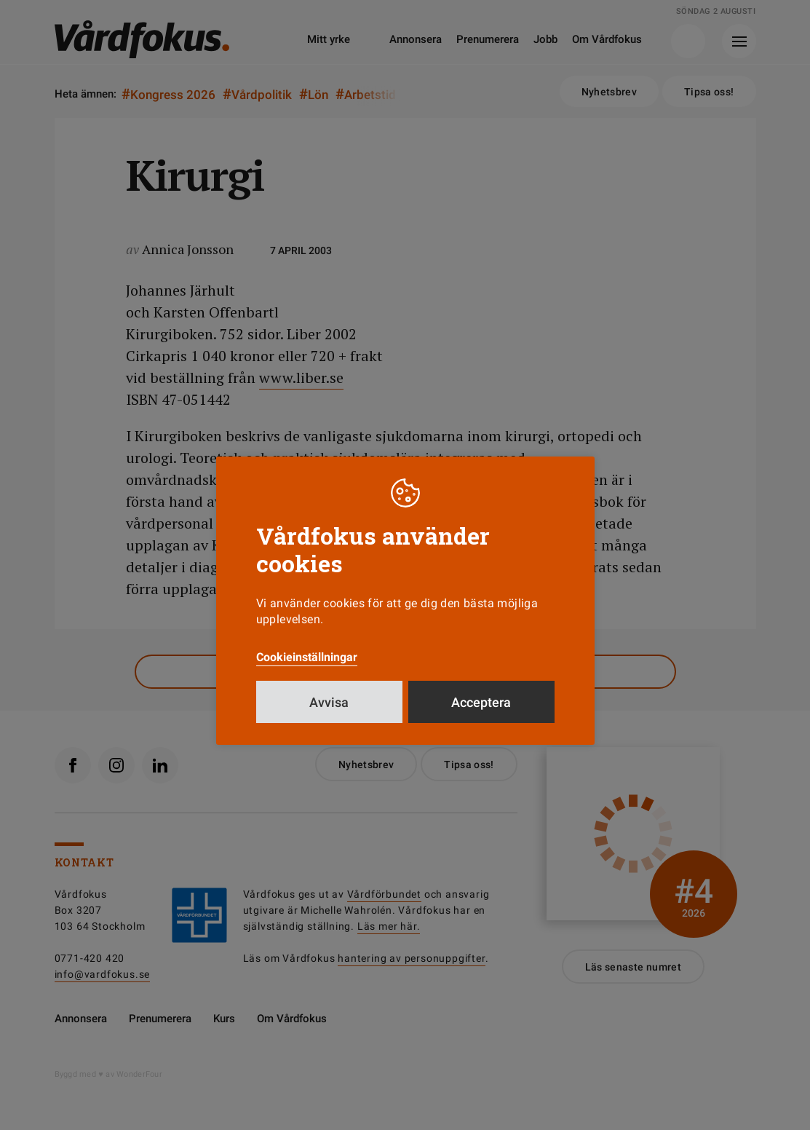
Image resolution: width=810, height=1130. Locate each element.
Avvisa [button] (329, 702)
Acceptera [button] (481, 702)
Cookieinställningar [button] (306, 657)
